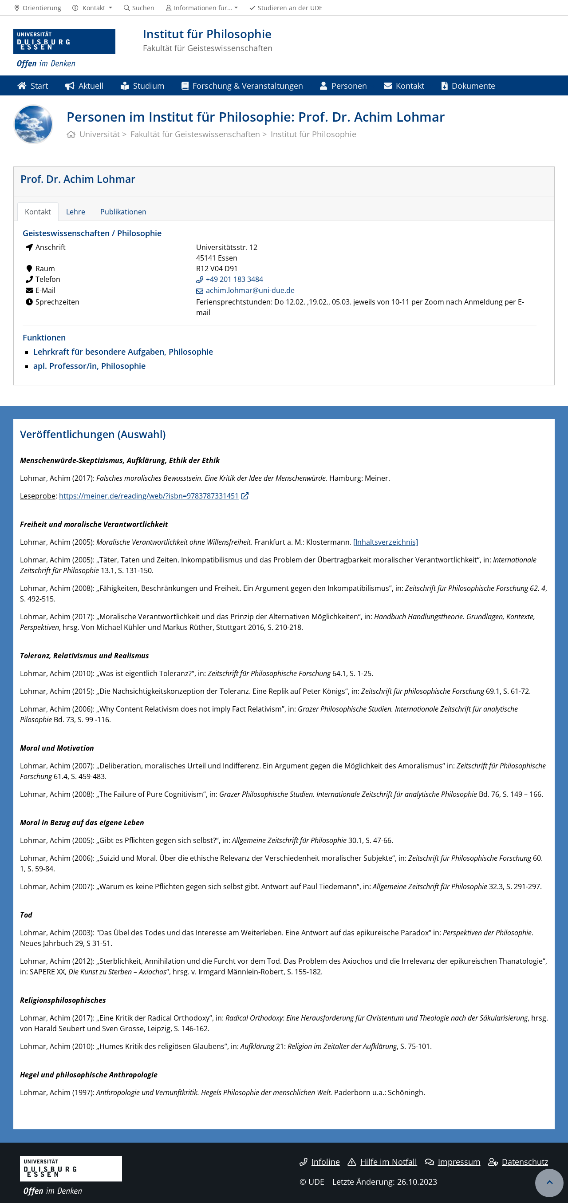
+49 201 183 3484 (234, 279)
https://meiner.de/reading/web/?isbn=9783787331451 (149, 496)
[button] (92, 8)
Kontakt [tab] (38, 212)
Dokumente (468, 85)
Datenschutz (518, 1161)
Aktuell (84, 85)
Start (32, 85)
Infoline (320, 1161)
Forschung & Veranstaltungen (242, 85)
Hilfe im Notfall (382, 1161)
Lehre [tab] (75, 212)
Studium (142, 85)
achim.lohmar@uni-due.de (250, 290)
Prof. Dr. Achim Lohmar (77, 179)
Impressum (453, 1161)
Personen (343, 85)
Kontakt (404, 85)
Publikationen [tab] (123, 212)
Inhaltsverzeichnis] (386, 542)
